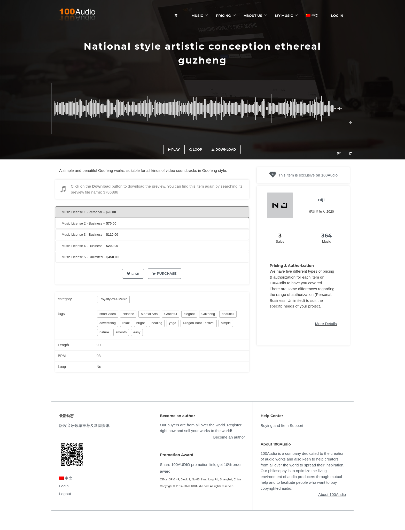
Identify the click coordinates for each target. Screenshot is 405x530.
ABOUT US (253, 15)
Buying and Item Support (282, 425)
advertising (107, 323)
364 (326, 235)
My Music (284, 15)
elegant (189, 314)
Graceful (170, 314)
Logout (65, 493)
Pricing (223, 15)
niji (321, 199)
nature (104, 332)
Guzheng (208, 314)
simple (226, 323)
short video (107, 314)
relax (126, 323)
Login (64, 486)
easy (136, 332)
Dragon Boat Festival (198, 323)
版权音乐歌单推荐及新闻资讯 (84, 425)
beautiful (228, 314)
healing (156, 323)
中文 (312, 15)
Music (197, 15)
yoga (172, 323)
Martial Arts (149, 314)
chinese (128, 314)
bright (140, 323)
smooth (121, 332)
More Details (326, 323)
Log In (337, 15)
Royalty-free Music (113, 299)
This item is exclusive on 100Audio (308, 175)
